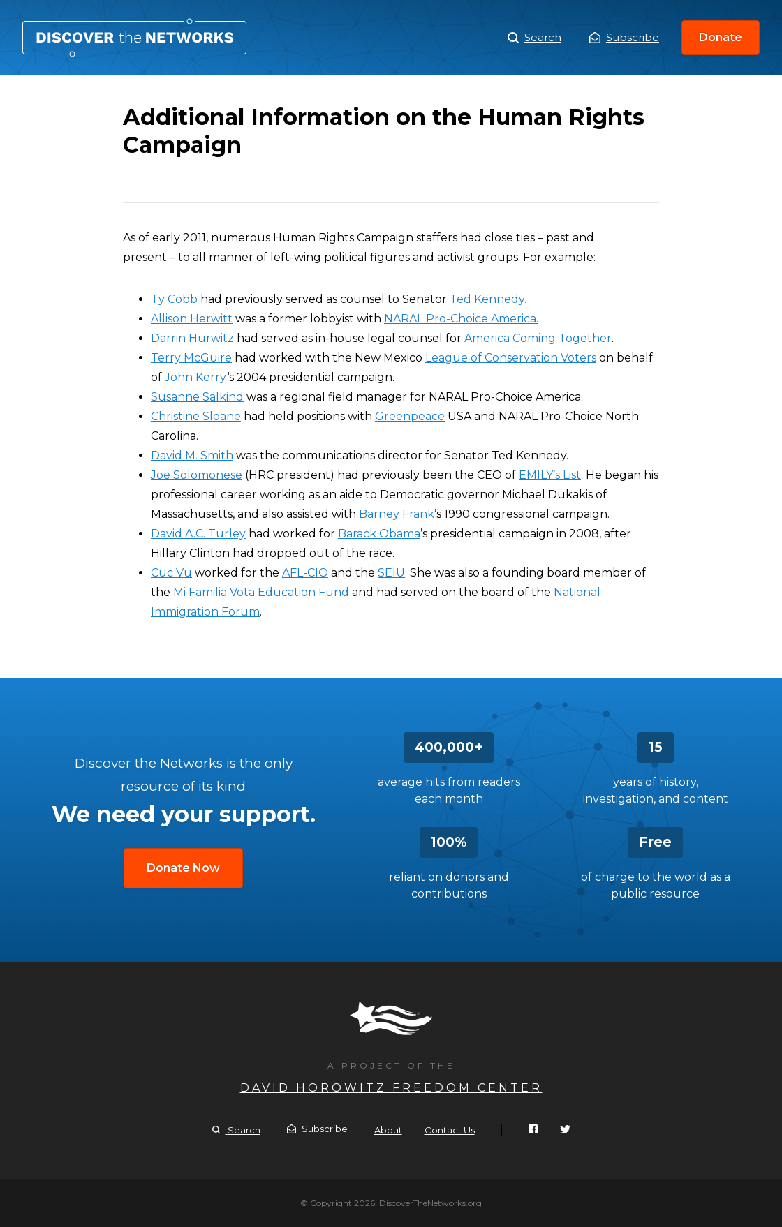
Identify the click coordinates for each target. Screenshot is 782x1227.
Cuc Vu (171, 572)
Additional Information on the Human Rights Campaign (134, 38)
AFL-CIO (305, 572)
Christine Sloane (196, 416)
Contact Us (450, 1130)
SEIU (391, 572)
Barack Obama (379, 533)
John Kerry (196, 377)
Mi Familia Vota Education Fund (261, 592)
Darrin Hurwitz (192, 338)
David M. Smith (192, 455)
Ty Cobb (174, 299)
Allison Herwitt (192, 318)
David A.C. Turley (198, 533)
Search (534, 38)
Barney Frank (396, 514)
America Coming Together (538, 338)
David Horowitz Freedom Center (391, 1087)
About (388, 1130)
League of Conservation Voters (510, 357)
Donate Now (183, 868)
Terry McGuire (191, 357)
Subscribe (624, 37)
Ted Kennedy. (488, 299)
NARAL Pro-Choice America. (461, 318)
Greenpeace (410, 416)
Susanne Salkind (197, 396)
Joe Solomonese (196, 475)
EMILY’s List (550, 475)
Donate (720, 37)
